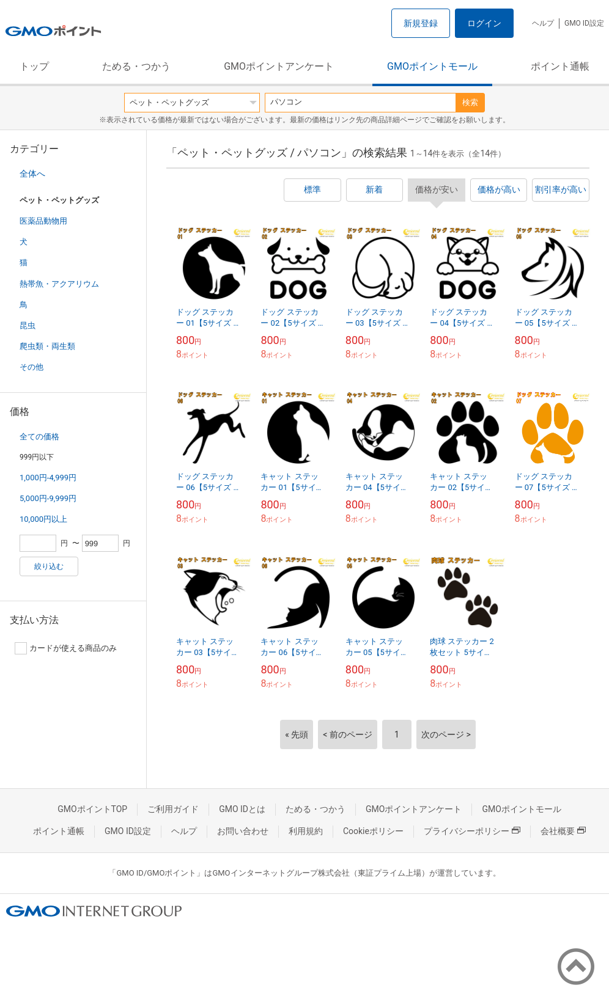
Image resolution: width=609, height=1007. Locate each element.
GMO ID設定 (584, 23)
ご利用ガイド (173, 809)
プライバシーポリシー (472, 831)
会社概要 (563, 831)
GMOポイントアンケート (279, 66)
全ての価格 (39, 436)
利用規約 (306, 831)
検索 (470, 102)
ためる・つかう (136, 66)
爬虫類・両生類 (47, 346)
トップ (34, 66)
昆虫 (27, 325)
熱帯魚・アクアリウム (59, 283)
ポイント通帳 (560, 66)
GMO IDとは (242, 809)
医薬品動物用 (43, 220)
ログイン (484, 23)
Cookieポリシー (373, 831)
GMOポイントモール (432, 66)
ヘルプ (543, 23)
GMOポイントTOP (92, 809)
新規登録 (421, 23)
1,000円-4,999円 (48, 477)
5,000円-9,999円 (48, 498)
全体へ (32, 173)
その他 (31, 367)
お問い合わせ (242, 831)
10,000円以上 (43, 519)
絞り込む (49, 566)
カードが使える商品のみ (66, 648)
